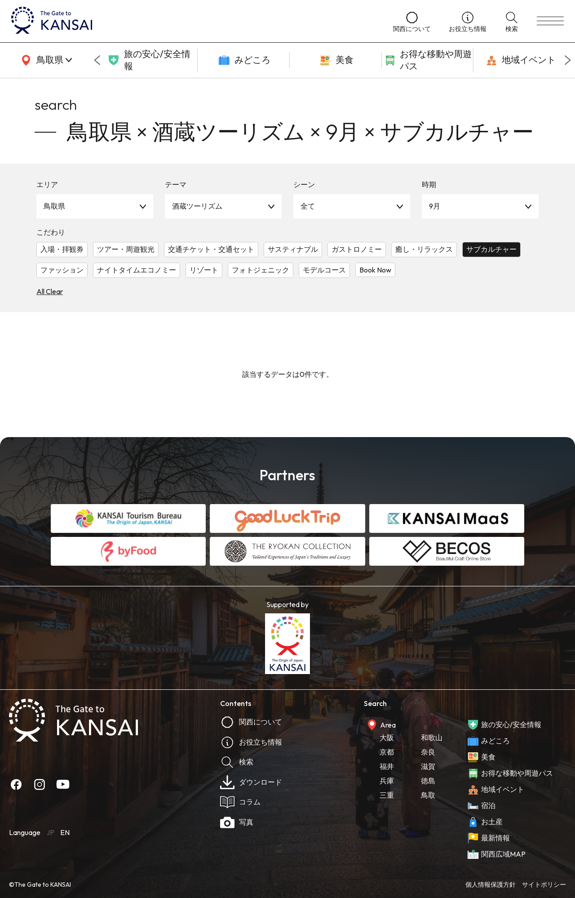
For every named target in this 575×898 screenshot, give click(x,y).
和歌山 (431, 737)
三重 (387, 795)
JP (50, 832)
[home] (193, 21)
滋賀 (428, 766)
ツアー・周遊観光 (126, 249)
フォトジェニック (260, 269)
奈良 (428, 751)
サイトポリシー (544, 884)
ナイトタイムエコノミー (136, 269)
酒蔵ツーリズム (197, 205)
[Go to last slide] (97, 60)
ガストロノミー (357, 249)
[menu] (550, 21)
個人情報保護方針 (490, 884)
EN (65, 832)
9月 (434, 205)
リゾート (204, 269)
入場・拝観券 (62, 249)
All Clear (49, 291)
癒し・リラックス (424, 249)
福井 (387, 766)
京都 (387, 751)
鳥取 (428, 795)
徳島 (428, 780)
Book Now (375, 269)
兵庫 (387, 780)
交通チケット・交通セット (211, 249)
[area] (45, 60)
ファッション (62, 269)
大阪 (387, 737)
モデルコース (324, 269)
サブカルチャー (491, 249)
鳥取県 (54, 205)
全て (308, 205)
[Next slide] (568, 60)
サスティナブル (293, 249)
